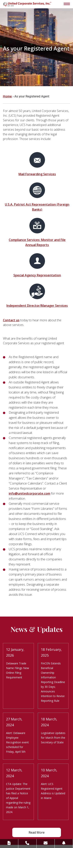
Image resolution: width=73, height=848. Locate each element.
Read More (37, 832)
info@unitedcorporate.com (29, 493)
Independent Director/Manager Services (37, 305)
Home (7, 96)
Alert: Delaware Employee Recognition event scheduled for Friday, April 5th (17, 742)
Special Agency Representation (37, 275)
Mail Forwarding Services (37, 174)
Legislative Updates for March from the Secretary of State (53, 737)
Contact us (11, 320)
